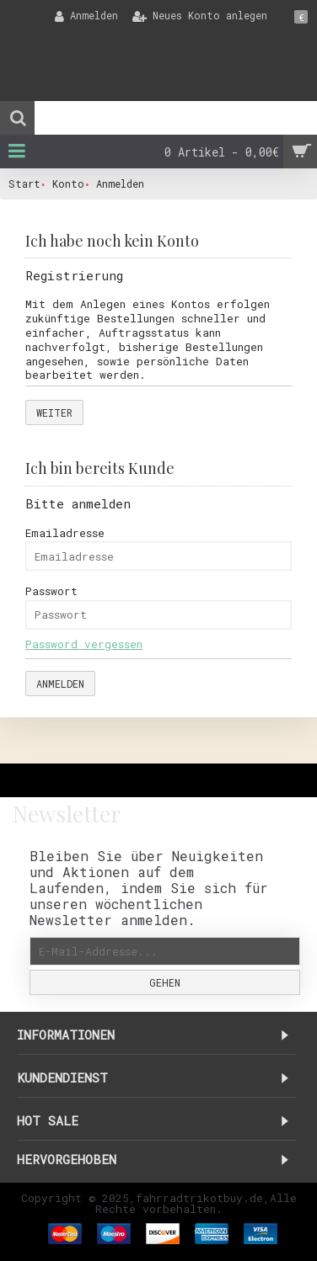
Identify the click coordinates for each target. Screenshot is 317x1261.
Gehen (164, 982)
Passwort (51, 591)
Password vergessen (83, 644)
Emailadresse (65, 532)
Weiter (54, 412)
